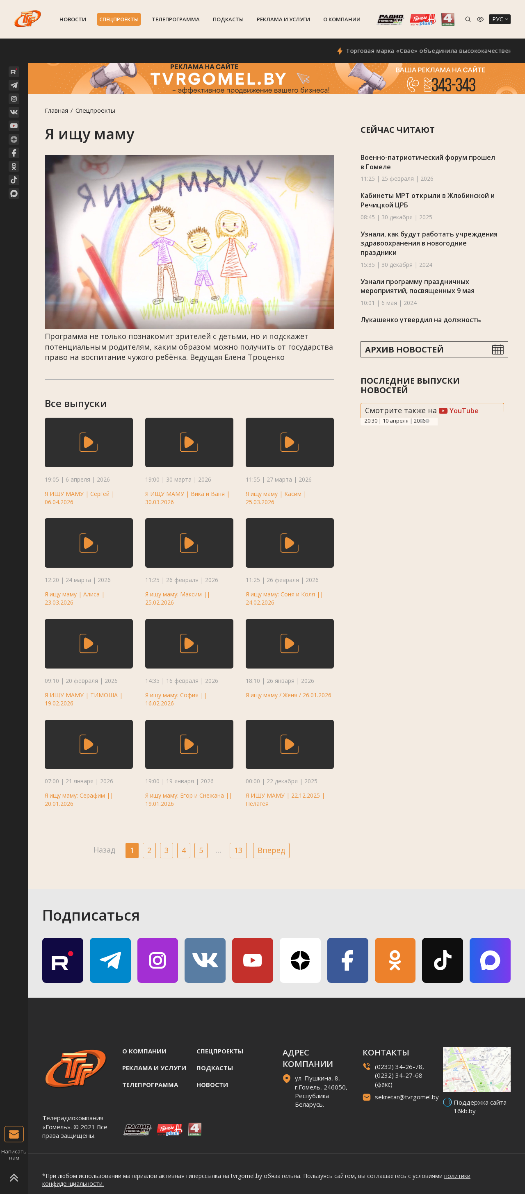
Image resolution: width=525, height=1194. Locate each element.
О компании (342, 19)
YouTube (459, 410)
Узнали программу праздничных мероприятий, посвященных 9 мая (418, 286)
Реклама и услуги (283, 19)
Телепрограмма (176, 19)
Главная (56, 110)
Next (427, 421)
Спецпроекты (119, 19)
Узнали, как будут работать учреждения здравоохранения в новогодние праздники (429, 243)
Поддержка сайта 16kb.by (480, 1106)
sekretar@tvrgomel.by (407, 1097)
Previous (422, 421)
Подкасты (228, 19)
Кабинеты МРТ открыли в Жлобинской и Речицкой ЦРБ (428, 200)
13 (238, 850)
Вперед (271, 850)
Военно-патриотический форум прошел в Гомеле (428, 162)
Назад (104, 850)
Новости (72, 19)
